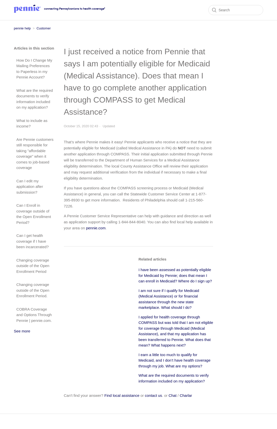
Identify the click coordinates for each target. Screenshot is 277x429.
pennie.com (96, 228)
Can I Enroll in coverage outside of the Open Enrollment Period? (33, 214)
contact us (153, 395)
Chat (173, 395)
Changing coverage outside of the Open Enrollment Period (32, 266)
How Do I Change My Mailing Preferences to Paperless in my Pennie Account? (34, 68)
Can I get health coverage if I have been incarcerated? (32, 241)
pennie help (22, 28)
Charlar (186, 395)
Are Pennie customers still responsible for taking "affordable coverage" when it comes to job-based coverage (35, 153)
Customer (43, 28)
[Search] (235, 10)
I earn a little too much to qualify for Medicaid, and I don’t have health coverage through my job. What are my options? (175, 360)
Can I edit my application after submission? (29, 186)
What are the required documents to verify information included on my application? (34, 99)
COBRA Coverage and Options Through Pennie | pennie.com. (34, 315)
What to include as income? (31, 123)
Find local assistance (121, 395)
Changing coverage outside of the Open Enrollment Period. (32, 290)
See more (22, 331)
